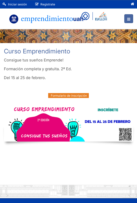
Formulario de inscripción (68, 95)
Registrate (45, 4)
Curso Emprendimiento (37, 51)
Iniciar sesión (15, 4)
